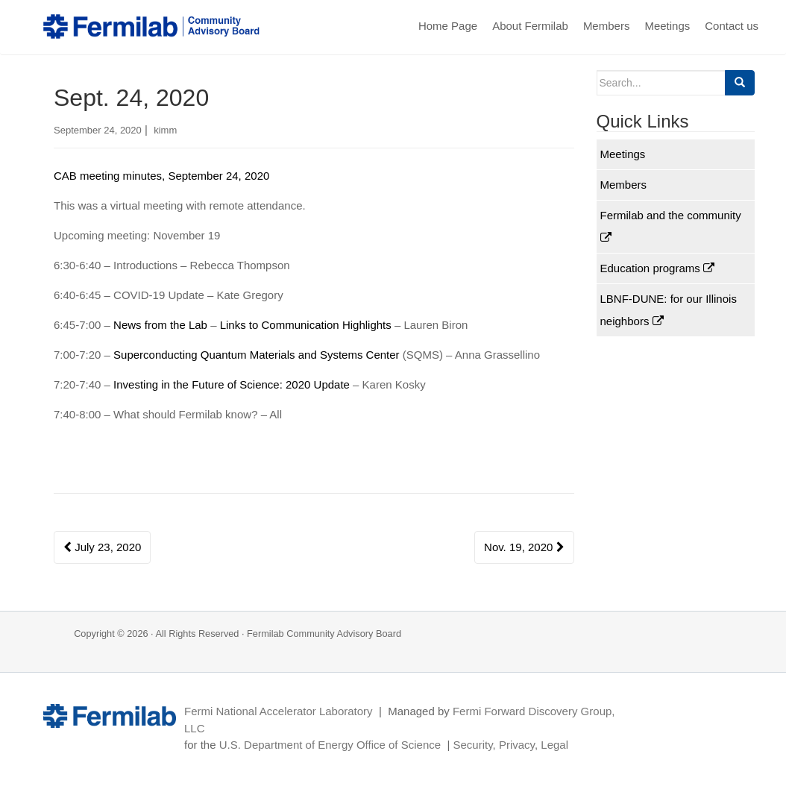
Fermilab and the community (670, 226)
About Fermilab (530, 25)
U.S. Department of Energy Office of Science (330, 744)
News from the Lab (161, 324)
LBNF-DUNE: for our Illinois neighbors (668, 309)
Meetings (667, 25)
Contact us (731, 25)
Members (606, 25)
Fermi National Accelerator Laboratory (278, 711)
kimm (165, 130)
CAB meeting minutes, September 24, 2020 (161, 175)
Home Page (447, 25)
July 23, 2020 (102, 547)
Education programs (657, 268)
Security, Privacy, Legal (510, 744)
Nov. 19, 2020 (524, 547)
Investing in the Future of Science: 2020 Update (233, 384)
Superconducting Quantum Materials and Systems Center (258, 354)
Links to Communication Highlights (307, 324)
